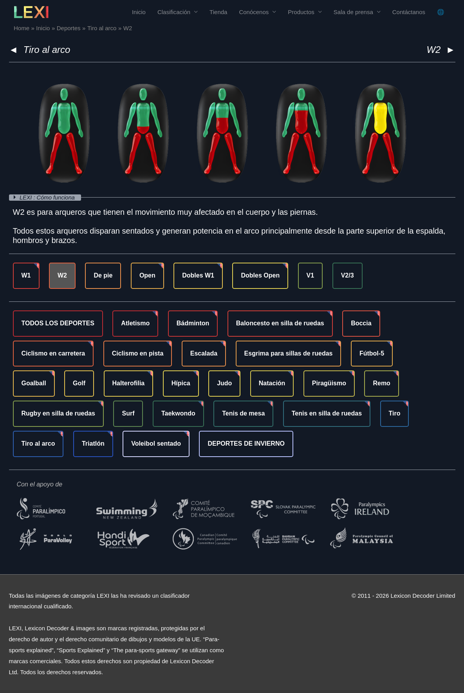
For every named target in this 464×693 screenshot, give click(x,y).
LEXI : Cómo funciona (49, 197)
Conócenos (254, 12)
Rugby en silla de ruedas (59, 413)
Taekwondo (178, 413)
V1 (310, 275)
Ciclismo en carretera (53, 353)
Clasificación (173, 12)
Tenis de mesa (243, 413)
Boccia (361, 323)
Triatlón (93, 443)
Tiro (395, 413)
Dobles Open (260, 275)
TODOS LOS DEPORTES (58, 323)
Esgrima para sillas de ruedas (288, 353)
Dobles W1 (198, 275)
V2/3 (347, 275)
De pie (103, 275)
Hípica (181, 383)
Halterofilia (128, 383)
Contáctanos (408, 12)
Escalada (203, 353)
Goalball (34, 383)
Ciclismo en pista (138, 353)
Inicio (139, 12)
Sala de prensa (353, 12)
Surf (128, 413)
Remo (381, 383)
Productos (301, 12)
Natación (272, 383)
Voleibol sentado (156, 443)
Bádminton (193, 323)
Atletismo (135, 323)
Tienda (218, 12)
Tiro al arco (46, 49)
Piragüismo (329, 383)
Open (147, 275)
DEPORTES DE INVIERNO (246, 443)
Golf (79, 383)
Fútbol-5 (371, 353)
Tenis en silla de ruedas (327, 413)
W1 (26, 275)
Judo (224, 383)
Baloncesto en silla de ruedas (280, 323)
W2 (62, 275)
